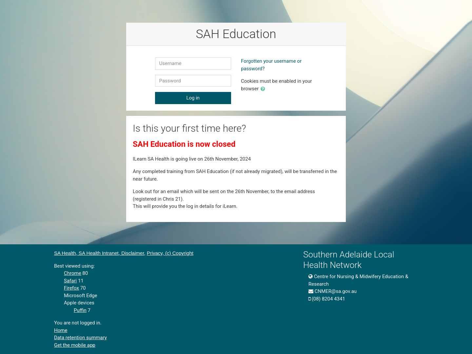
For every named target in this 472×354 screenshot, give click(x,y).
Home (60, 330)
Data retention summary (80, 338)
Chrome (72, 273)
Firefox (71, 288)
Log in (193, 98)
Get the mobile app (74, 345)
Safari (70, 281)
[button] (264, 89)
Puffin (80, 310)
